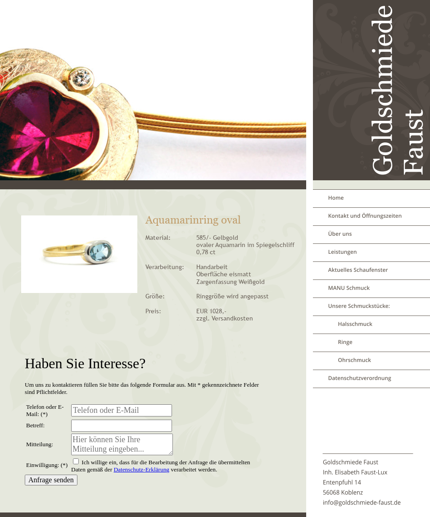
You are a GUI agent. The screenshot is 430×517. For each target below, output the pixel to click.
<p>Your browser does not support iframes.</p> (143, 426)
